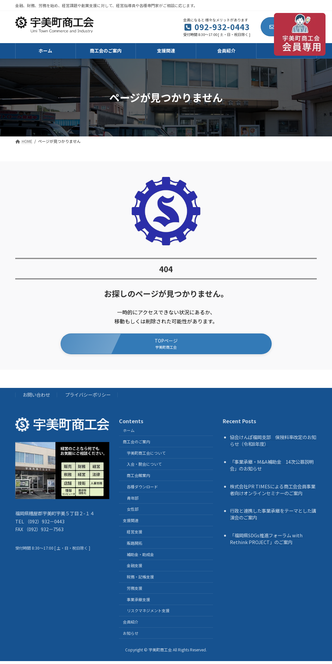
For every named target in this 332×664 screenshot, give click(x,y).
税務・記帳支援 (140, 579)
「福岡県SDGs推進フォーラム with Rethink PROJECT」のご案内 (266, 541)
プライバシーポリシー (88, 397)
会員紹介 (130, 624)
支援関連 (130, 523)
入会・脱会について (144, 467)
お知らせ (130, 636)
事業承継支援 (138, 602)
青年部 (132, 501)
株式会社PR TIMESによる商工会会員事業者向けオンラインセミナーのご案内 (272, 492)
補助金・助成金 (140, 557)
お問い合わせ (36, 397)
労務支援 (134, 591)
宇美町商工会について (146, 456)
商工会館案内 (138, 478)
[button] (166, 345)
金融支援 (134, 568)
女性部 (132, 512)
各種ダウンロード (142, 489)
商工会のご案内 (136, 444)
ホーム (129, 433)
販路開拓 (134, 546)
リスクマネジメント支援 (148, 613)
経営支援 (134, 534)
